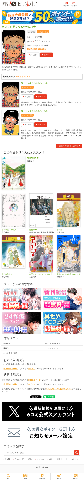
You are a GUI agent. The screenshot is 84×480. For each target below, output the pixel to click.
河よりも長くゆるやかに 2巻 (34, 111)
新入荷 (7, 459)
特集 (30, 459)
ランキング (19, 459)
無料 (50, 459)
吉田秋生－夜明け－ (10, 230)
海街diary (33, 230)
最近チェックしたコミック (67, 459)
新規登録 (66, 4)
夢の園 (59, 230)
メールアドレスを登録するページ (59, 389)
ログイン (74, 4)
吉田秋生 (38, 37)
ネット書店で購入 (10, 353)
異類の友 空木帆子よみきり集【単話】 (69, 274)
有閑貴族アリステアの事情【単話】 (42, 274)
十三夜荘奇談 (7, 274)
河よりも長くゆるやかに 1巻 (34, 83)
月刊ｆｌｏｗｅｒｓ (43, 41)
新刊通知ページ (34, 380)
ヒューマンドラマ (51, 348)
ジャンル (40, 459)
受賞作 (6, 348)
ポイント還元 (43, 32)
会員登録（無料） (11, 369)
